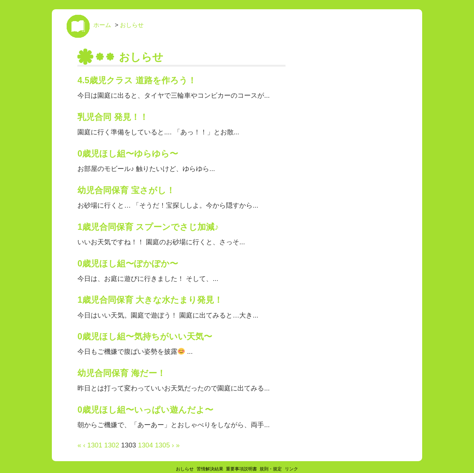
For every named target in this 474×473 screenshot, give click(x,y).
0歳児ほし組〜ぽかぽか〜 (127, 263)
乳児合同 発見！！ (112, 117)
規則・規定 (271, 469)
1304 (145, 445)
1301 (95, 445)
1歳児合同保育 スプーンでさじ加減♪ (148, 227)
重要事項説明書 (241, 469)
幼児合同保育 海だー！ (121, 373)
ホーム (102, 24)
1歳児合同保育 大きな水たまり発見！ (150, 300)
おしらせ (132, 24)
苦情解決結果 (210, 469)
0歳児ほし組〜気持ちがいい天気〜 (144, 336)
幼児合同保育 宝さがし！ (125, 190)
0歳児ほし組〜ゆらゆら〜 (127, 153)
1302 (111, 445)
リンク (291, 469)
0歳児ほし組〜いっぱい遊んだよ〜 (145, 410)
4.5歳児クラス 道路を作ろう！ (136, 80)
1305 (162, 445)
